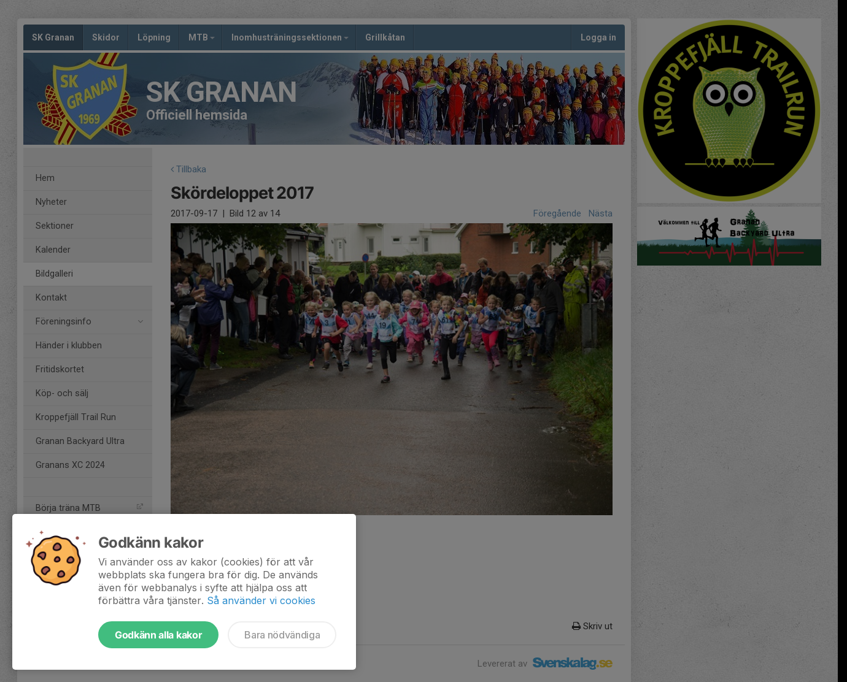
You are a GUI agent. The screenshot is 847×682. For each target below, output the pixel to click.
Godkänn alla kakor (158, 635)
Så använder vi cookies (261, 600)
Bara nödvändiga (282, 635)
